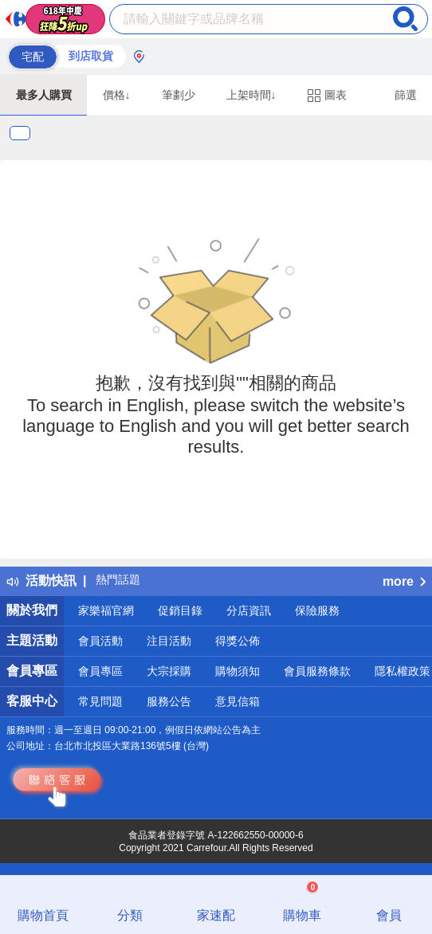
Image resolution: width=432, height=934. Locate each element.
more (404, 581)
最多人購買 (44, 94)
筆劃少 (178, 94)
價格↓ (117, 94)
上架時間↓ (251, 94)
